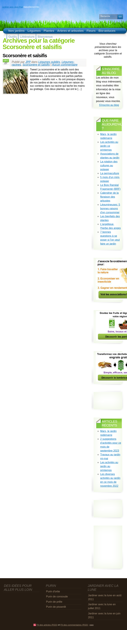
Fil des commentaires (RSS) (74, 625)
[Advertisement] (22, 597)
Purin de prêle (54, 601)
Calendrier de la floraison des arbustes (109, 196)
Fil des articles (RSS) (47, 625)
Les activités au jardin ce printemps (109, 146)
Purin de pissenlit (56, 606)
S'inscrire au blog (109, 105)
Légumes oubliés (49, 62)
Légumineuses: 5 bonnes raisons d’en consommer (110, 208)
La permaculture (109, 173)
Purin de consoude (57, 596)
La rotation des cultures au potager (109, 165)
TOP (91, 625)
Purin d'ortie (53, 591)
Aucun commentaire (64, 64)
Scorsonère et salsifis (25, 55)
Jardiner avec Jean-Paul (12, 7)
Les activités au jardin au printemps (109, 466)
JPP (28, 62)
